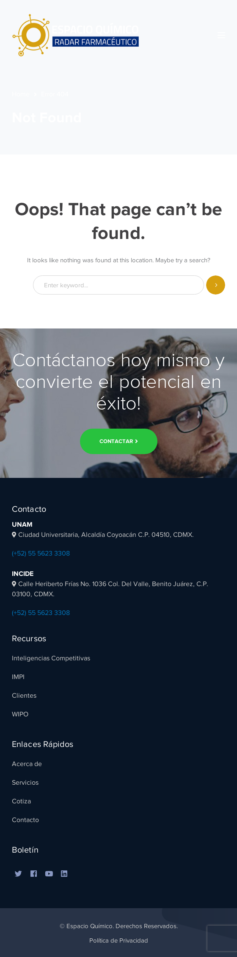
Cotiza (21, 801)
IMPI (18, 677)
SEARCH (215, 285)
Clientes (24, 695)
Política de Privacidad (118, 940)
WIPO (20, 714)
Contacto (25, 820)
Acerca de (27, 764)
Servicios (25, 782)
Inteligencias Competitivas (51, 658)
